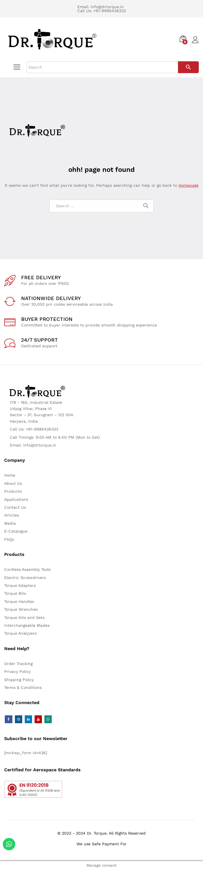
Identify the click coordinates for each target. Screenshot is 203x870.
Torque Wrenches (21, 609)
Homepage (189, 185)
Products (13, 491)
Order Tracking (18, 663)
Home (9, 475)
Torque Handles (19, 601)
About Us (13, 483)
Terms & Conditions (23, 687)
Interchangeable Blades (26, 625)
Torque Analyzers (20, 633)
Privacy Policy (17, 671)
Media (10, 523)
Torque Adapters (20, 585)
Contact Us (15, 507)
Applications (16, 499)
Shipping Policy (19, 679)
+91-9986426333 (109, 10)
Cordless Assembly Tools (27, 569)
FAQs (9, 539)
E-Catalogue (16, 531)
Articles (11, 515)
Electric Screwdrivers (25, 577)
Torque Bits (15, 593)
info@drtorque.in (107, 6)
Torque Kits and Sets (24, 617)
